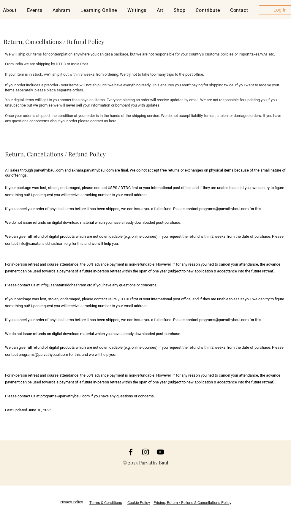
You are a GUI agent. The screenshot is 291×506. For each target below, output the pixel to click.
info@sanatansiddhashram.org (45, 243)
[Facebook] (130, 452)
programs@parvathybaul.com (224, 209)
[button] (35, 10)
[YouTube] (160, 452)
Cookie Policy (138, 502)
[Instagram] (145, 452)
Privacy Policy (71, 502)
